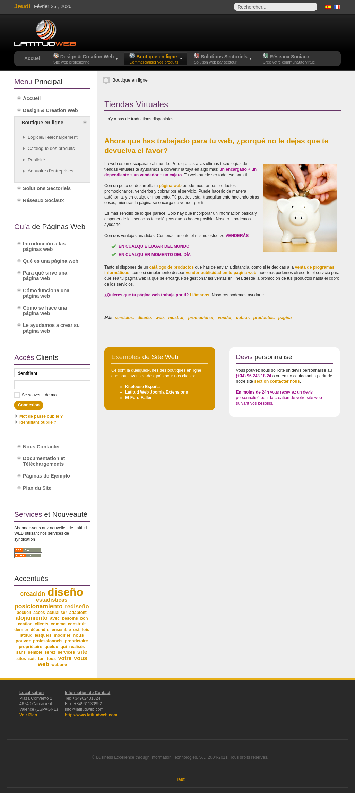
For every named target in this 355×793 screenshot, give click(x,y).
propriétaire (30, 646)
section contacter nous (277, 381)
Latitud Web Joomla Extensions (156, 392)
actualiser (57, 612)
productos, (264, 317)
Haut (180, 779)
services (66, 652)
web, (160, 317)
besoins (70, 618)
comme (58, 624)
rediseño (77, 606)
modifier (62, 635)
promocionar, (201, 317)
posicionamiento (39, 606)
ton (41, 658)
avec (55, 618)
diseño (65, 592)
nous (78, 635)
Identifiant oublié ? (38, 422)
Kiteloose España (142, 386)
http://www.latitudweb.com (91, 714)
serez (50, 652)
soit (32, 658)
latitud (26, 635)
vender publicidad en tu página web (221, 272)
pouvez (23, 641)
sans (21, 652)
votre (65, 658)
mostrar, (176, 317)
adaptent (78, 612)
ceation (25, 624)
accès (39, 612)
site (82, 652)
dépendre (40, 629)
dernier (21, 629)
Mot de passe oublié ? (41, 416)
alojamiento (31, 618)
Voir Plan (28, 714)
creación (32, 593)
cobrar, (243, 317)
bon (84, 618)
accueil (24, 612)
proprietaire (76, 641)
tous (51, 658)
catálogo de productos (171, 267)
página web (170, 185)
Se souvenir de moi (40, 395)
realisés (77, 646)
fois (85, 629)
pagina (285, 317)
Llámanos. (200, 295)
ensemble (61, 629)
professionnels (47, 641)
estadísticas (52, 600)
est (76, 629)
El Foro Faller (138, 397)
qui (64, 646)
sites (21, 658)
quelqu (51, 646)
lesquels (43, 635)
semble (35, 652)
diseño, (145, 317)
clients (41, 624)
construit (77, 624)
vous (80, 658)
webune (59, 664)
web (43, 664)
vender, (225, 317)
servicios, (124, 317)
